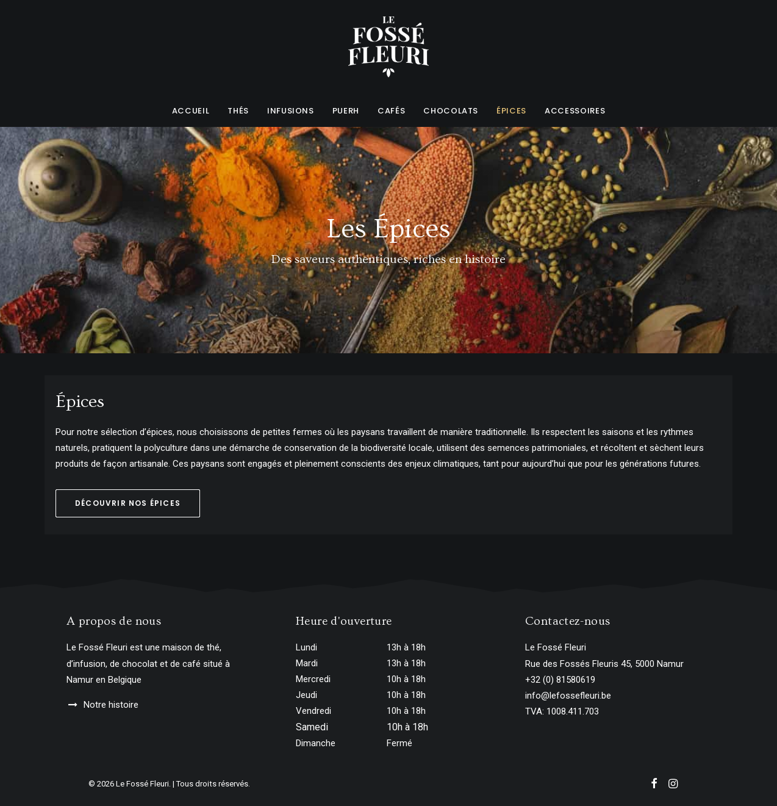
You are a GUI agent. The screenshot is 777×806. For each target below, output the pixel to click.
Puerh (345, 111)
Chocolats (450, 111)
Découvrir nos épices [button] (128, 503)
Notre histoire (111, 704)
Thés (238, 111)
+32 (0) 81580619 (560, 679)
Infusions (290, 111)
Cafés (391, 111)
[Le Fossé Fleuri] (388, 46)
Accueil (191, 111)
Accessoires (575, 111)
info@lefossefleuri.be (568, 695)
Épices (511, 111)
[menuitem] (195, 110)
